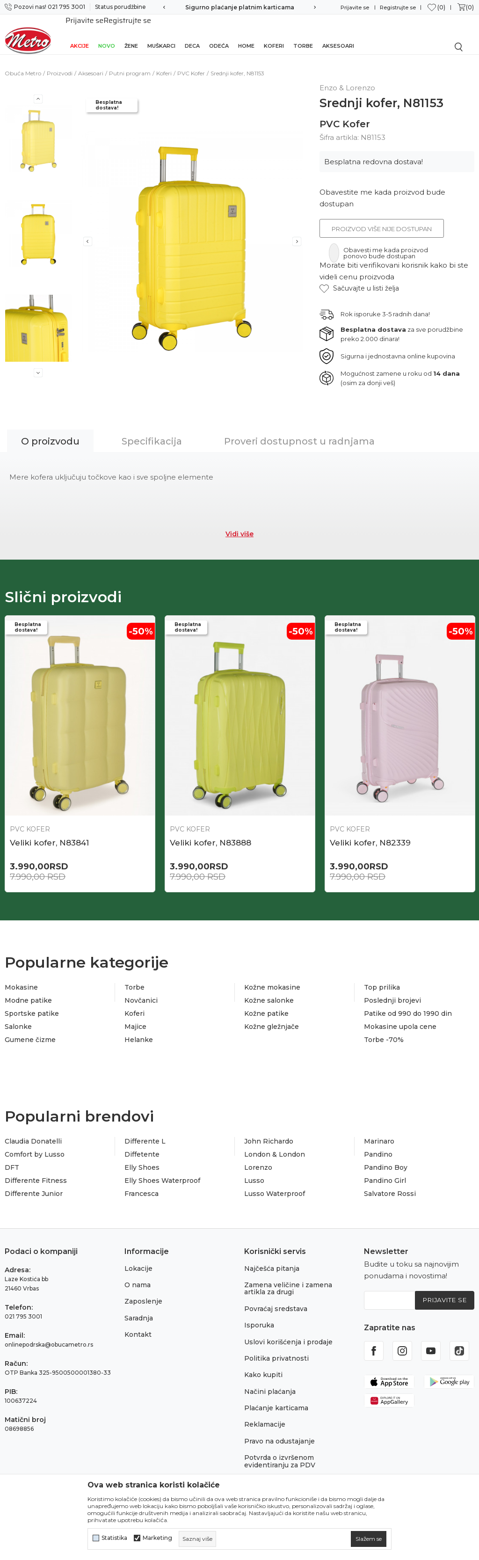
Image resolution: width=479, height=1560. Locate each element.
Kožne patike (266, 1004)
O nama (137, 1275)
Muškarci (161, 33)
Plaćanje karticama (276, 1398)
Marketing (157, 1538)
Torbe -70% (384, 1030)
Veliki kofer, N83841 (49, 832)
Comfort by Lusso (35, 1145)
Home (246, 33)
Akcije (79, 33)
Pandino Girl (385, 1171)
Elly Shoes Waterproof (162, 1171)
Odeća (219, 33)
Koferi (274, 33)
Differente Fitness (36, 1171)
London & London (274, 1145)
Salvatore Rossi (390, 1184)
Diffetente (142, 1145)
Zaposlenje (143, 1292)
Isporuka (259, 1316)
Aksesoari (338, 33)
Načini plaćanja (270, 1382)
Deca (192, 33)
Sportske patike (32, 1004)
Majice (135, 1017)
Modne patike (28, 991)
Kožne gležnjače (271, 1017)
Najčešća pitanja (271, 1259)
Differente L (145, 1132)
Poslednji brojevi (392, 991)
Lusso (254, 1171)
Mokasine (21, 978)
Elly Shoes (142, 1158)
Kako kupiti (263, 1366)
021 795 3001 (23, 1307)
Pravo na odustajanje (279, 1432)
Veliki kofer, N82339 (370, 832)
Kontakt (138, 1325)
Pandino (378, 1145)
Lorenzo (258, 1158)
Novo (106, 33)
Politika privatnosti (276, 1349)
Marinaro (379, 1132)
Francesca (141, 1184)
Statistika (114, 1538)
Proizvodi (60, 62)
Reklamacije (264, 1415)
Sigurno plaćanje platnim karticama (239, 7)
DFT (12, 1158)
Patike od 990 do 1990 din (408, 1004)
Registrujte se (398, 7)
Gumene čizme (30, 1030)
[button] (359, 278)
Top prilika (382, 978)
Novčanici (141, 991)
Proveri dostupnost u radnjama (299, 431)
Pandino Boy (385, 1158)
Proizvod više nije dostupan (382, 218)
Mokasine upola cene (400, 1017)
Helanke (138, 1030)
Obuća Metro (23, 62)
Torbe (303, 33)
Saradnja (138, 1309)
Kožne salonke (269, 991)
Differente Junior (34, 1184)
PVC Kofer (191, 62)
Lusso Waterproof (274, 1184)
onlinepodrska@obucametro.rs (49, 1335)
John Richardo (268, 1132)
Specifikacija (152, 431)
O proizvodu (50, 431)
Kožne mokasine (272, 978)
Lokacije (138, 1259)
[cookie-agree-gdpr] (368, 1539)
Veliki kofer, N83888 (210, 832)
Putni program (130, 62)
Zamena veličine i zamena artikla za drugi (288, 1279)
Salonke (18, 1017)
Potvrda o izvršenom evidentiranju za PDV (279, 1452)
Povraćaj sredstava (275, 1299)
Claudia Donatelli (33, 1132)
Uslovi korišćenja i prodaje (288, 1332)
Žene (131, 33)
